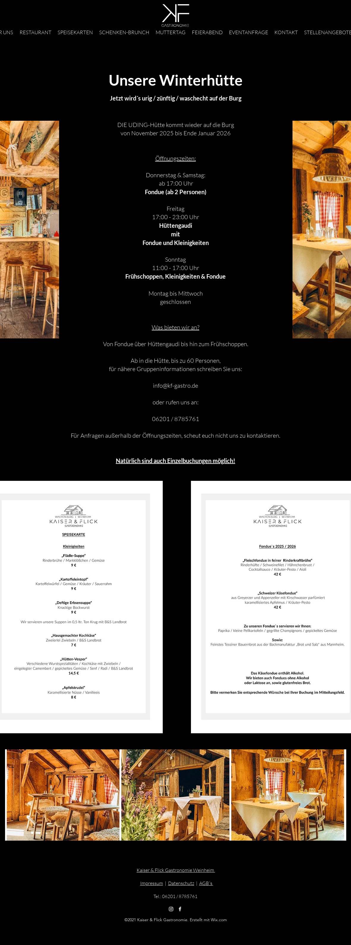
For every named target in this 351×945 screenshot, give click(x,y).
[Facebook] (180, 909)
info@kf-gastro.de (175, 385)
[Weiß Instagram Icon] (171, 909)
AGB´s (206, 883)
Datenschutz (181, 883)
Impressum (151, 883)
